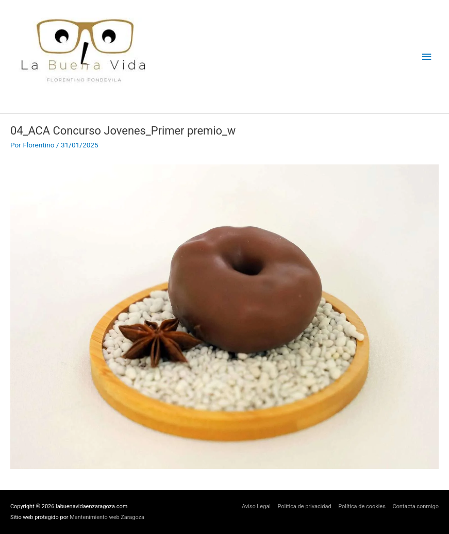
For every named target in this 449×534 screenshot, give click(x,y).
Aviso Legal (256, 506)
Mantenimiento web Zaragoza (107, 517)
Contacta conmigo (415, 506)
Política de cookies (362, 506)
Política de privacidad (304, 506)
